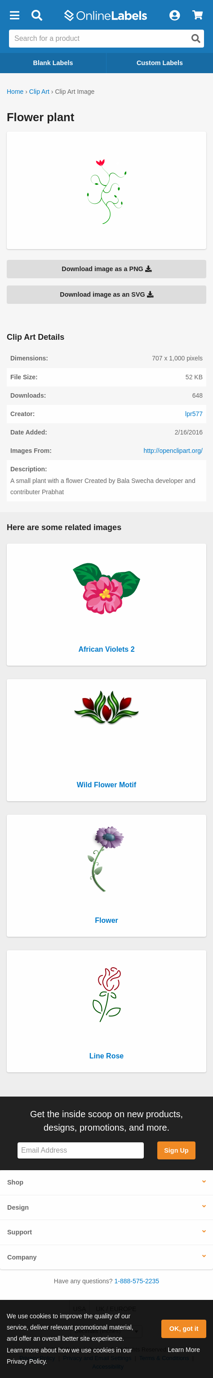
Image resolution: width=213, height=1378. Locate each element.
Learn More (184, 1349)
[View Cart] (197, 16)
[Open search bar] (36, 15)
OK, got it (184, 1328)
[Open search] (196, 39)
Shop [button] (15, 1182)
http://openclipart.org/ (173, 450)
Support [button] (19, 1232)
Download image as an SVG (106, 294)
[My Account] (174, 15)
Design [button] (18, 1207)
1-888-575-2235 (137, 1281)
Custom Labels (160, 62)
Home (15, 91)
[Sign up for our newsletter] (81, 1150)
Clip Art (39, 91)
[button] (14, 15)
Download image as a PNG (106, 268)
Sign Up (176, 1150)
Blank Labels (53, 62)
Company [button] (22, 1257)
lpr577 (194, 413)
